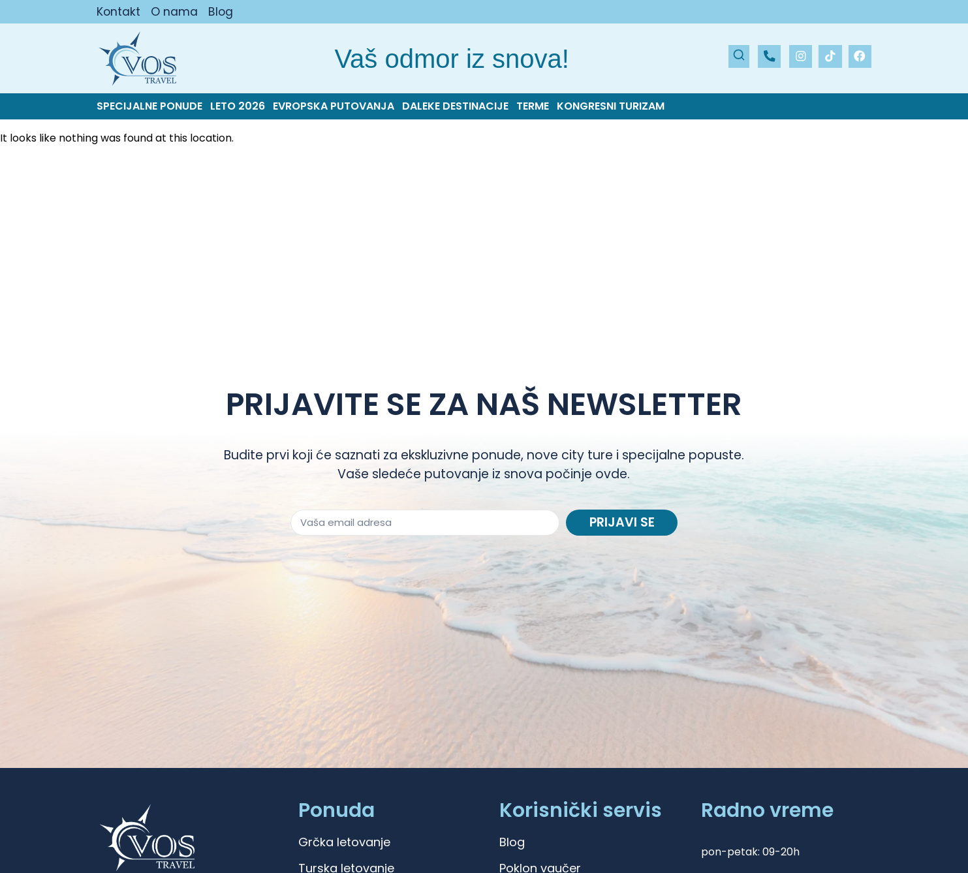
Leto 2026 (237, 106)
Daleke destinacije (455, 106)
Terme (532, 106)
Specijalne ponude (149, 106)
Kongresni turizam (610, 106)
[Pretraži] (738, 56)
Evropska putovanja (333, 106)
